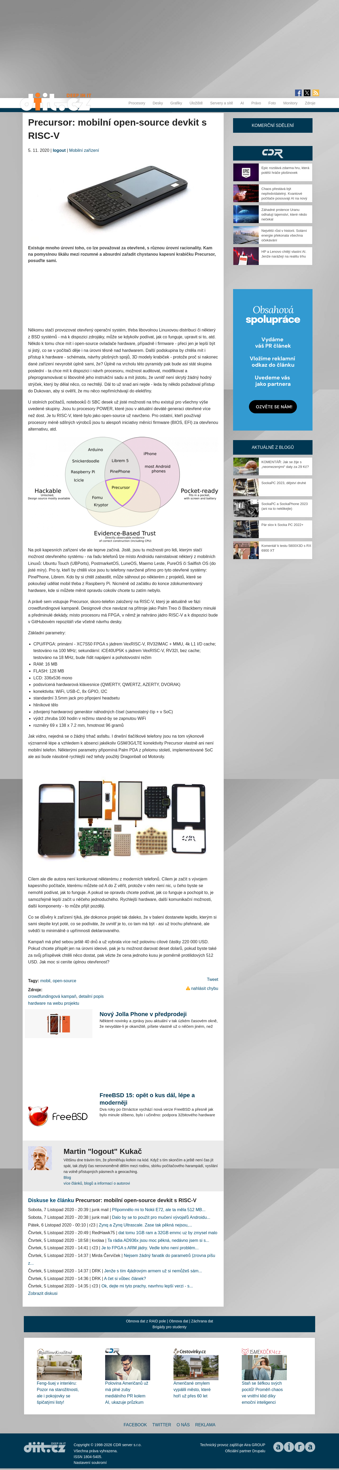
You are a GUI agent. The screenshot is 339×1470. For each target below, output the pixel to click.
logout (59, 150)
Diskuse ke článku (51, 1200)
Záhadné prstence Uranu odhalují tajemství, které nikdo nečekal (284, 214)
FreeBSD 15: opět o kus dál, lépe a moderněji (147, 1099)
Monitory (290, 103)
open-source (64, 980)
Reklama (205, 1425)
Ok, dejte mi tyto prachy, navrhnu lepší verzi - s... (147, 1286)
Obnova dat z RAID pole (146, 1321)
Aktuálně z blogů (273, 447)
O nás (183, 1425)
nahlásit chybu (204, 988)
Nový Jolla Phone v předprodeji (143, 1014)
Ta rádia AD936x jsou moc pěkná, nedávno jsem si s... (158, 1240)
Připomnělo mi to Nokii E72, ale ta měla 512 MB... (159, 1209)
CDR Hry (273, 153)
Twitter (161, 1425)
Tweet (212, 979)
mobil (45, 980)
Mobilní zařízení (84, 150)
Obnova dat (178, 1321)
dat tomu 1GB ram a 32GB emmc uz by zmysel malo (167, 1232)
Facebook (135, 1425)
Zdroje (310, 103)
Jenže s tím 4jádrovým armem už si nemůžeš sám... (153, 1271)
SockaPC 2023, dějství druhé (283, 483)
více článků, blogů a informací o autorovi (97, 1183)
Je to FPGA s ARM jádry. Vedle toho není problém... (150, 1248)
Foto (272, 103)
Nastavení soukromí (90, 1462)
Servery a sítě (221, 103)
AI (242, 103)
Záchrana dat (202, 1321)
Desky (158, 103)
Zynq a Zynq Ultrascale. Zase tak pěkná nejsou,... (145, 1225)
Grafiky (176, 103)
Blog (67, 1177)
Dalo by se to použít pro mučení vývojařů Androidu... (161, 1217)
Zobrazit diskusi (42, 1293)
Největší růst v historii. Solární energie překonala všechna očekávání (284, 235)
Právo (256, 103)
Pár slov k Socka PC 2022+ (282, 525)
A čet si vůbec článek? (125, 1278)
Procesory (136, 103)
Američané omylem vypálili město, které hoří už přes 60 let (192, 1389)
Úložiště (196, 103)
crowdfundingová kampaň (52, 996)
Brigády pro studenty (169, 1327)
